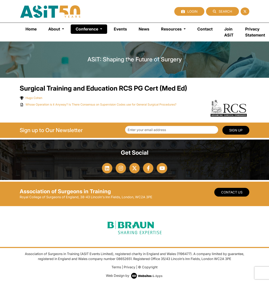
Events (120, 29)
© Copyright (148, 267)
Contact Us (231, 192)
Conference (91, 29)
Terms (116, 267)
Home (31, 29)
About (54, 29)
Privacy (129, 267)
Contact (205, 29)
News (144, 29)
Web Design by (134, 275)
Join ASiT (229, 32)
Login (189, 11)
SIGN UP (235, 130)
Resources (172, 29)
